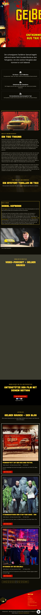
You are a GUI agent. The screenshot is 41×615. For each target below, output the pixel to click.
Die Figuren (30, 598)
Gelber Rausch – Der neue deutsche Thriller (12, 465)
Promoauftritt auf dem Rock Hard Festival (18, 462)
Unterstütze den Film (32, 602)
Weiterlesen (7, 471)
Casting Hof (30, 599)
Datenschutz (26, 613)
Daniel (6, 209)
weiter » (26, 581)
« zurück (4, 581)
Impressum (21, 613)
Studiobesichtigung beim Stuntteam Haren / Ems (20, 514)
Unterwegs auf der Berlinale (13, 566)
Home (29, 596)
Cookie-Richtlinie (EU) (32, 605)
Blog (28, 604)
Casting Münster (31, 601)
